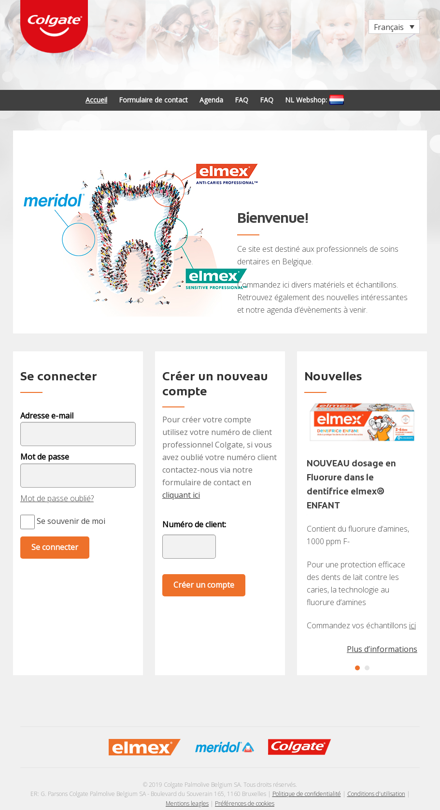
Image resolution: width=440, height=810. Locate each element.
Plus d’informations (382, 649)
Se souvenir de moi (62, 521)
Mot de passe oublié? (57, 498)
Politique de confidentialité (306, 794)
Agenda (211, 99)
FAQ (241, 99)
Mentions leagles (187, 803)
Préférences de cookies (244, 803)
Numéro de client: (194, 525)
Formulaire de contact (153, 99)
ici (412, 625)
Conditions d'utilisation (376, 794)
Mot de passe (44, 456)
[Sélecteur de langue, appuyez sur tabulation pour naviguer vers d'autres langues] (394, 26)
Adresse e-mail (46, 415)
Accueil (96, 99)
